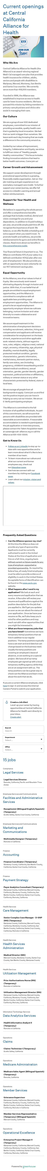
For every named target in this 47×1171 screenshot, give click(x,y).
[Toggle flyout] (41, 739)
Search (8, 728)
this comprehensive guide (15, 246)
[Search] (23, 731)
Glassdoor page (18, 467)
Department (10, 737)
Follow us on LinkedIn (18, 446)
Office (7, 747)
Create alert (15, 717)
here (5, 686)
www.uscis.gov (30, 583)
